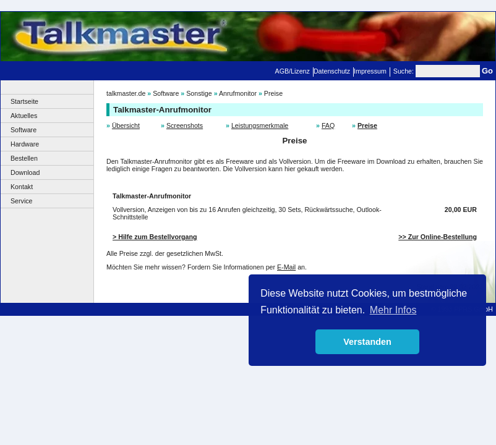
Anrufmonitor (238, 93)
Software (23, 130)
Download (25, 172)
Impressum (370, 71)
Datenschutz (332, 71)
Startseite (24, 101)
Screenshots (184, 125)
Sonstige (199, 93)
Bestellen (24, 158)
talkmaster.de (125, 93)
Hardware (25, 144)
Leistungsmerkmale (259, 125)
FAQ (328, 125)
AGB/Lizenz (292, 71)
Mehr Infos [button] (393, 310)
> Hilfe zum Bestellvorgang (155, 236)
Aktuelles (24, 115)
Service (22, 201)
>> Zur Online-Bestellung (437, 236)
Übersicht (126, 125)
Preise (273, 93)
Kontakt (22, 186)
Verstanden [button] (367, 342)
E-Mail (286, 267)
